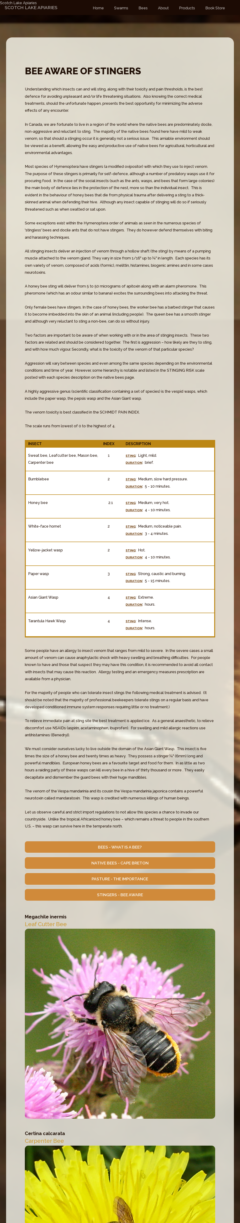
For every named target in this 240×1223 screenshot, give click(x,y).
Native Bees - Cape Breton (120, 863)
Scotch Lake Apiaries (18, 3)
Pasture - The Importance (120, 879)
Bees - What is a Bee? (120, 847)
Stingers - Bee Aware (120, 894)
